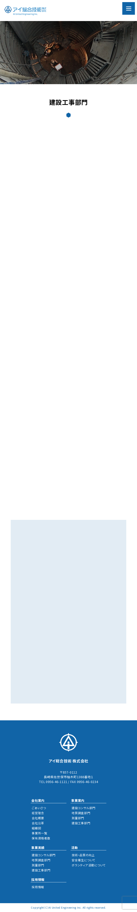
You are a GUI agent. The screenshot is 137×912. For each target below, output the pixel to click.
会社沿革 (38, 823)
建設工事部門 (81, 823)
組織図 (36, 828)
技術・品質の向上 (83, 855)
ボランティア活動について (89, 865)
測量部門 (78, 817)
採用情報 (38, 886)
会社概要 (38, 817)
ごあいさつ (39, 807)
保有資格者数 (41, 838)
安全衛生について (84, 860)
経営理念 (38, 812)
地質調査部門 (81, 812)
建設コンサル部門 (83, 807)
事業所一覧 (39, 833)
